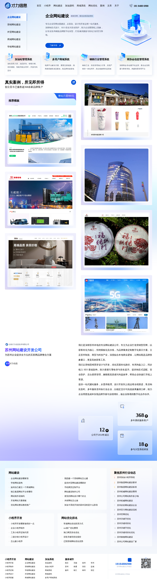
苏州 (66, 567)
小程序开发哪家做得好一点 (22, 524)
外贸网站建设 (30, 574)
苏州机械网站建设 (125, 501)
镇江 (75, 570)
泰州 (84, 570)
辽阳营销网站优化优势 (73, 541)
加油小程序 (49, 567)
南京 (66, 563)
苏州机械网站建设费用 (127, 492)
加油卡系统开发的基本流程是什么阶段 (81, 505)
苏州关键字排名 (124, 519)
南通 (75, 567)
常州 (92, 563)
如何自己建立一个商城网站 (22, 487)
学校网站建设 (30, 570)
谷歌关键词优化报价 (72, 537)
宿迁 (92, 570)
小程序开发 (15, 517)
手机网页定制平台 (72, 487)
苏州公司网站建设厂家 (127, 541)
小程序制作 (9, 567)
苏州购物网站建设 (125, 537)
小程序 (47, 5)
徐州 (84, 563)
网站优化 (92, 5)
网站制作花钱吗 (18, 496)
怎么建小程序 (17, 541)
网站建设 (57, 5)
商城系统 (81, 5)
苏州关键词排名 (124, 523)
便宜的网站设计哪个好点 (75, 496)
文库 (109, 5)
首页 (39, 5)
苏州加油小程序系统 (126, 477)
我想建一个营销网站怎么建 (76, 478)
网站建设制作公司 (72, 492)
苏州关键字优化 (124, 528)
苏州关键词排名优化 (126, 532)
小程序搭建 (9, 578)
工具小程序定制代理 (19, 532)
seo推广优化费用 (71, 528)
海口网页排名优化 (71, 532)
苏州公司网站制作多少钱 (128, 496)
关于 (117, 5)
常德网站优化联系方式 (73, 524)
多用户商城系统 (51, 578)
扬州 (66, 570)
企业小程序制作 (18, 528)
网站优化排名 (69, 517)
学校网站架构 (17, 483)
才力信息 (12, 363)
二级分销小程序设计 (19, 537)
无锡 (75, 563)
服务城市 (69, 559)
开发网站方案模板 (18, 500)
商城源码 (48, 574)
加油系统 (49, 559)
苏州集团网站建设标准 (127, 487)
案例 (102, 5)
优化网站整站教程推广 (20, 505)
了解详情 (53, 45)
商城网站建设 (30, 578)
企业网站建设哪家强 (19, 478)
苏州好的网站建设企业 (127, 505)
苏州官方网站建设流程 (127, 510)
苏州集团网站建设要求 (127, 482)
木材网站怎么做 (71, 500)
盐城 (92, 567)
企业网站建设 (30, 563)
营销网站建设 (30, 567)
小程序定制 (9, 570)
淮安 (84, 567)
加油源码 (69, 5)
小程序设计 (9, 574)
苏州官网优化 (123, 514)
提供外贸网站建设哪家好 (75, 483)
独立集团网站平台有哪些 (21, 492)
